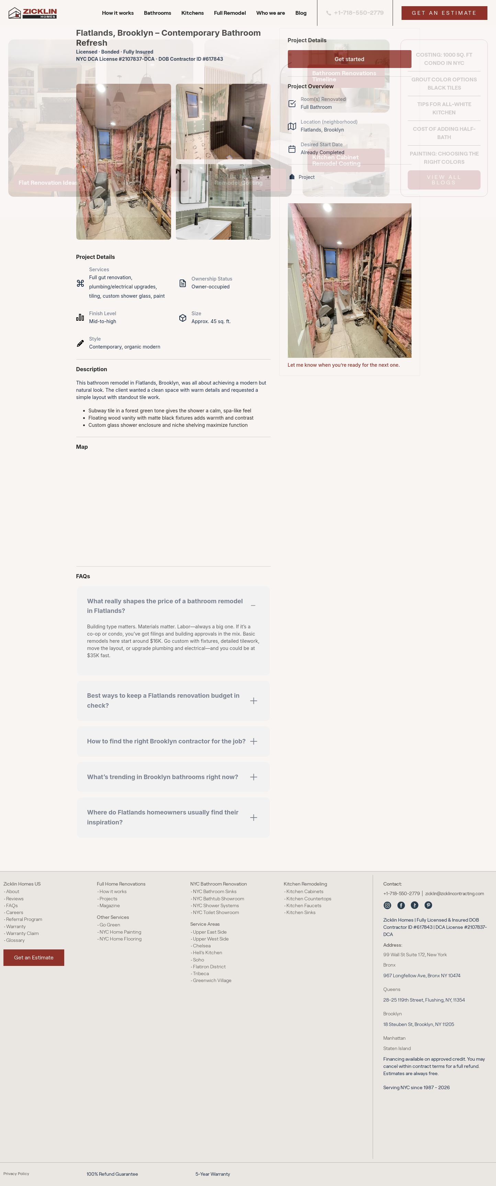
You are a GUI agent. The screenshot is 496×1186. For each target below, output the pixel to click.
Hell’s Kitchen (207, 952)
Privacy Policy (16, 1173)
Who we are (270, 13)
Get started (349, 59)
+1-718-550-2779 (355, 12)
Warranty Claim (22, 933)
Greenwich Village (212, 980)
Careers (14, 912)
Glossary (15, 940)
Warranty (16, 926)
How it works (118, 13)
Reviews (15, 898)
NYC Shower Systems (216, 905)
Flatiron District (209, 966)
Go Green (110, 924)
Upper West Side (211, 939)
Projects (108, 898)
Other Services (113, 917)
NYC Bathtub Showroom (218, 898)
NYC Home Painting (120, 932)
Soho (198, 959)
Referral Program (24, 919)
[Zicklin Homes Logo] (36, 13)
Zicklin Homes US (22, 884)
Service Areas (205, 924)
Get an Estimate (444, 13)
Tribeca (201, 973)
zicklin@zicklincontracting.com (454, 893)
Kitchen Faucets (304, 905)
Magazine (110, 905)
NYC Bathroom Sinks (215, 891)
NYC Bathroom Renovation (218, 884)
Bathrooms (157, 13)
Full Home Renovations (121, 884)
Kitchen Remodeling (305, 884)
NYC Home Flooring (121, 939)
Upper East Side (210, 932)
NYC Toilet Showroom (216, 912)
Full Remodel (230, 13)
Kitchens (192, 13)
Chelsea (202, 945)
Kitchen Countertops (308, 898)
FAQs (12, 905)
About (12, 891)
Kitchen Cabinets (305, 891)
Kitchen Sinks (301, 912)
